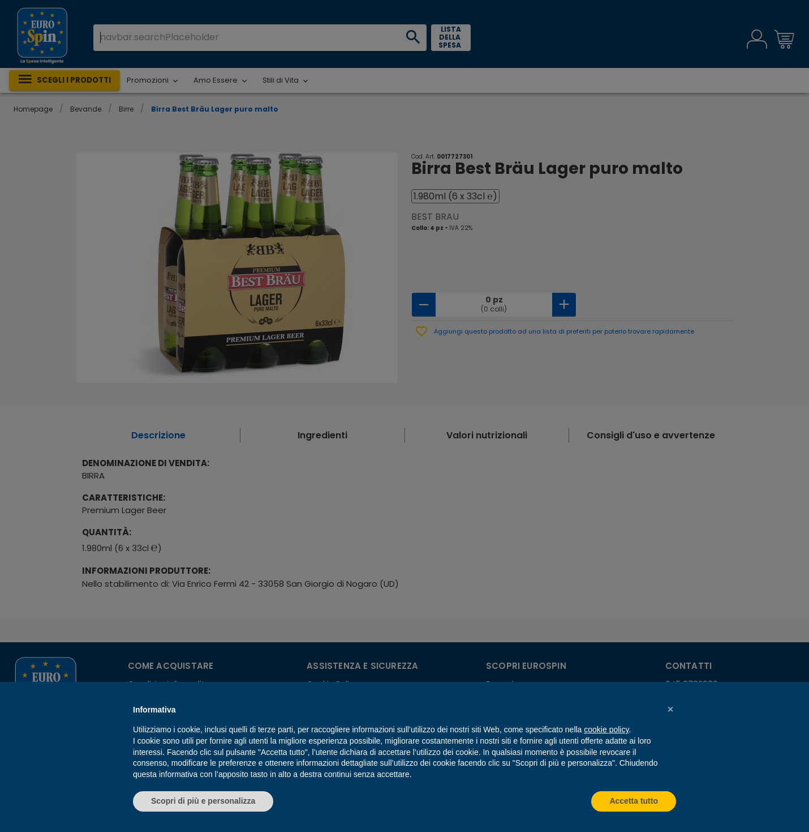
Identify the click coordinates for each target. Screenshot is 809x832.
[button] (670, 709)
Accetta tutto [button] (633, 800)
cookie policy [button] (606, 729)
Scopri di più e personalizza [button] (203, 800)
